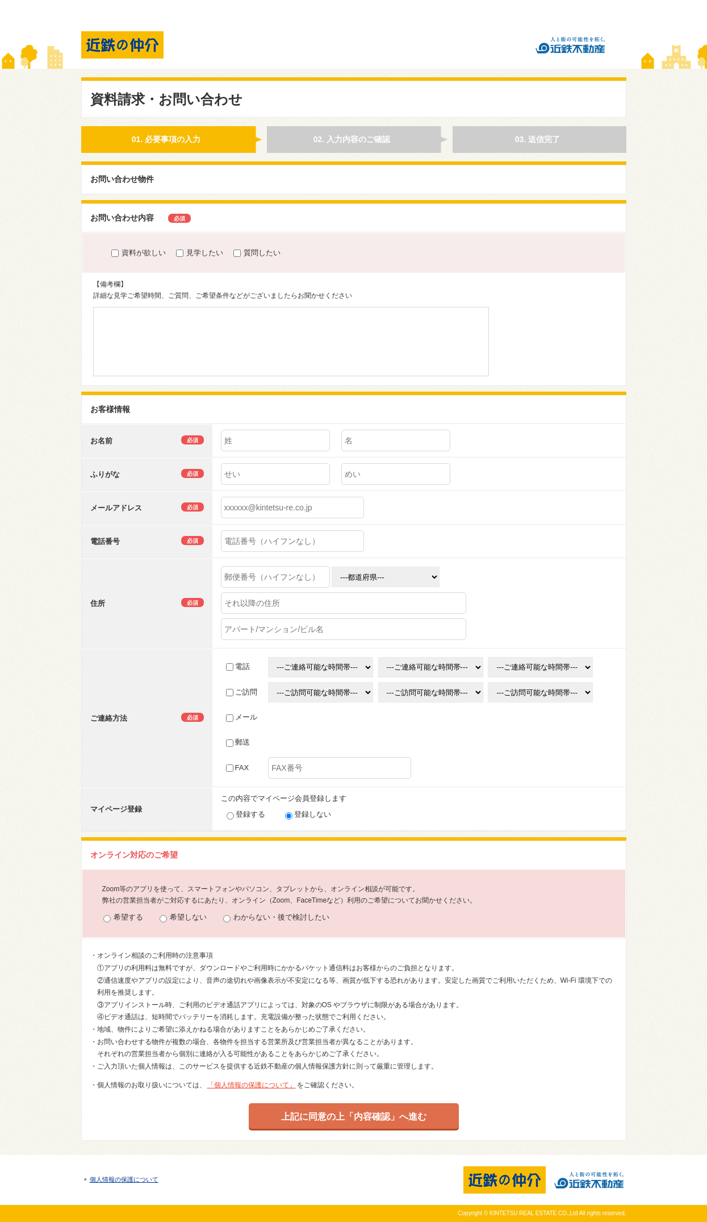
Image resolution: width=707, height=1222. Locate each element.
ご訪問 (241, 692)
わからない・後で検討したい (276, 917)
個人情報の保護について (124, 1179)
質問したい (257, 252)
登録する (246, 814)
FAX (237, 767)
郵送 (238, 742)
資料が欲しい (138, 252)
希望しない (183, 917)
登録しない (308, 814)
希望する (123, 917)
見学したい (199, 252)
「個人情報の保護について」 (251, 1085)
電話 (238, 666)
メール (241, 717)
